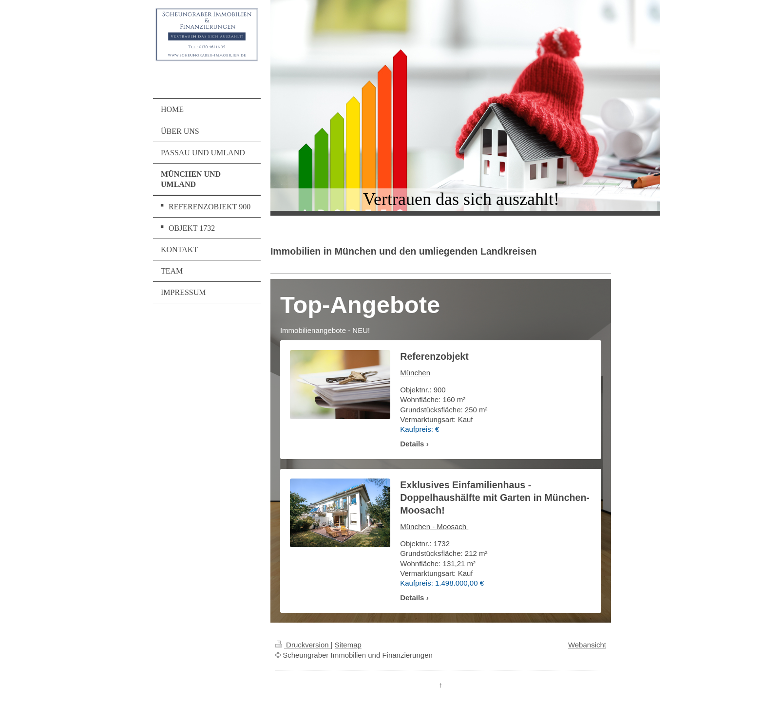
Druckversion (303, 645)
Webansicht (587, 645)
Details (412, 444)
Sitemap (348, 645)
